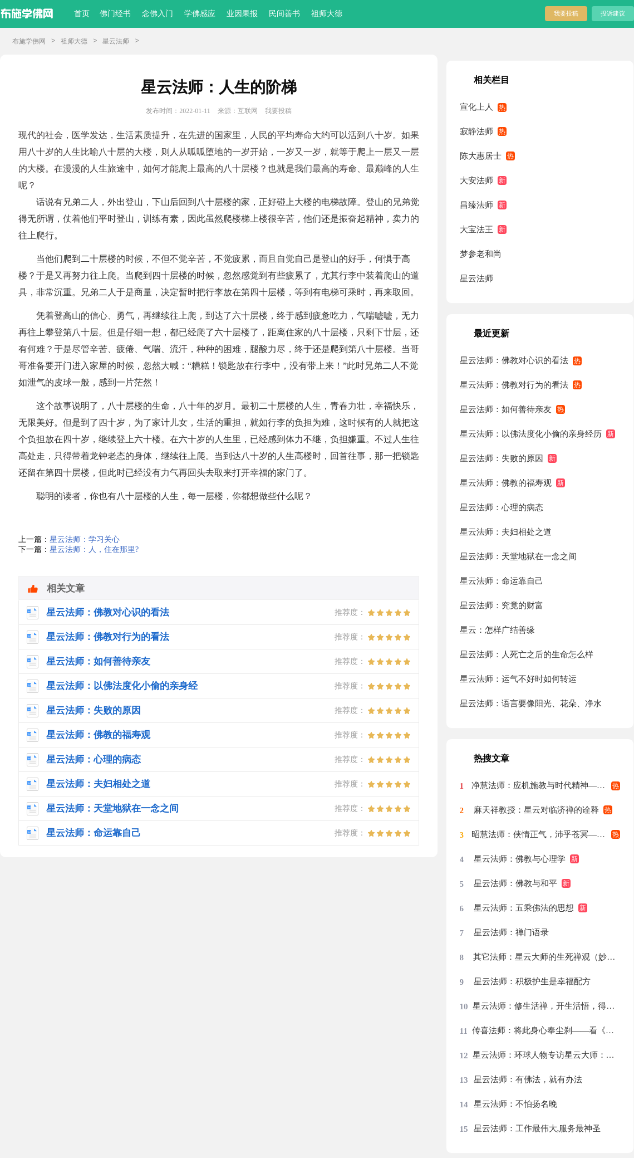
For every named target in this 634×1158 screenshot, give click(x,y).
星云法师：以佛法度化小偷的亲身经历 (531, 433)
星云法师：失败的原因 (501, 458)
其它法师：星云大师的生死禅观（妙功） (546, 956)
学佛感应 (199, 13)
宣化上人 (476, 106)
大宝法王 (476, 229)
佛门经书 (115, 13)
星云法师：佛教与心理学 (520, 858)
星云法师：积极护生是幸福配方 (532, 981)
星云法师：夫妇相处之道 (506, 531)
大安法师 (476, 180)
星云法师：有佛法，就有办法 (528, 1079)
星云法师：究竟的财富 (501, 605)
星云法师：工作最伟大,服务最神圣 (537, 1128)
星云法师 (115, 41)
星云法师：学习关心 (85, 539)
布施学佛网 (29, 41)
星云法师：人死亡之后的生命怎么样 (526, 654)
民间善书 (284, 13)
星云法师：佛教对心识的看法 (514, 360)
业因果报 (242, 13)
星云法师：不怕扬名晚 (515, 1104)
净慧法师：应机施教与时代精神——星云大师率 (546, 785)
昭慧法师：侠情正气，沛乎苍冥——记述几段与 (546, 834)
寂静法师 (476, 131)
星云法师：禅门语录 (511, 932)
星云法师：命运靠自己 (501, 580)
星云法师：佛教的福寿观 (506, 482)
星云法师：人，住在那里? (94, 549)
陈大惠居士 (481, 156)
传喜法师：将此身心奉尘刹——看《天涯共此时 (546, 1030)
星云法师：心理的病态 (501, 507)
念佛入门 (157, 13)
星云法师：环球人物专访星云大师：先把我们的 (547, 1054)
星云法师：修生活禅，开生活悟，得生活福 (546, 1005)
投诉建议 (613, 13)
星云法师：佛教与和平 (515, 883)
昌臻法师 (476, 205)
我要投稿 (566, 13)
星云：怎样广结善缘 (497, 630)
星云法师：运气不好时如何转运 (518, 679)
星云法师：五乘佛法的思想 (524, 907)
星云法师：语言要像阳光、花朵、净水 (531, 703)
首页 (82, 13)
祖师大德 (326, 13)
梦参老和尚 (481, 254)
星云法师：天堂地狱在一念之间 (518, 556)
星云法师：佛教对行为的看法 (514, 384)
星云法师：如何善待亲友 (506, 409)
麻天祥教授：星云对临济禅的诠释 (536, 809)
